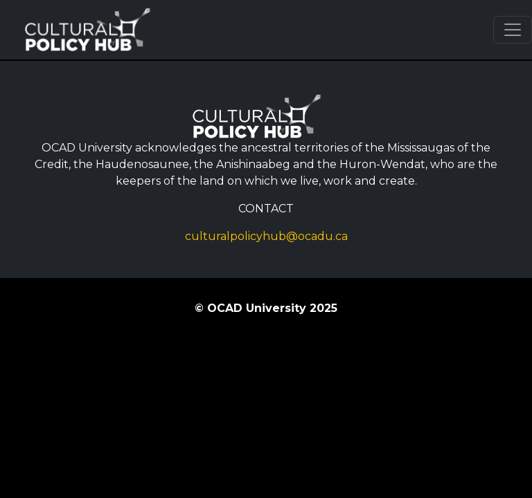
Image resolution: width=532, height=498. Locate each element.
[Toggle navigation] (512, 30)
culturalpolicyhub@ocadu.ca (266, 236)
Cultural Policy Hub (96, 30)
